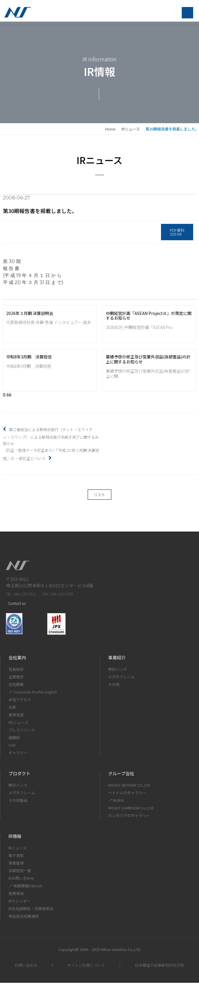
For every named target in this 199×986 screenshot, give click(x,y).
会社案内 (17, 661)
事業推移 (16, 866)
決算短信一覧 (19, 874)
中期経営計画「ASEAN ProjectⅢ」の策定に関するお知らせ (148, 318)
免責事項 (16, 896)
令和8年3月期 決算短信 (29, 360)
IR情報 (14, 839)
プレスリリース (21, 733)
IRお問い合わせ (21, 881)
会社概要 (16, 687)
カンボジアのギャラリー (129, 818)
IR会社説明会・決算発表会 (30, 911)
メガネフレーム (121, 680)
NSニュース (18, 725)
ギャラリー (17, 756)
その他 (114, 687)
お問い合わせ (26, 968)
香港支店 (16, 718)
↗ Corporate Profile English (32, 695)
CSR (11, 748)
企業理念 (16, 680)
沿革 (12, 710)
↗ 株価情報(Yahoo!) (25, 889)
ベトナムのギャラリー (127, 796)
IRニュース (131, 132)
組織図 (14, 740)
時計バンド (117, 672)
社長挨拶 (16, 672)
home (110, 132)
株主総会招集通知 (23, 919)
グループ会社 (121, 777)
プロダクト (19, 777)
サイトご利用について (86, 968)
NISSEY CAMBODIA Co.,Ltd (130, 811)
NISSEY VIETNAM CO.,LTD (129, 788)
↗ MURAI (116, 803)
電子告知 (16, 858)
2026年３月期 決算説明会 (29, 316)
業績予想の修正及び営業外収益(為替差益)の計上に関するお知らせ (148, 362)
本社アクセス (19, 702)
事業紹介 (117, 661)
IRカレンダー (19, 904)
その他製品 (17, 803)
